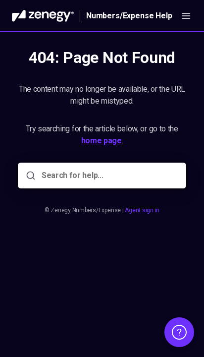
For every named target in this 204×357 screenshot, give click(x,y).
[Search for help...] (109, 175)
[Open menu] (186, 16)
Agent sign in (142, 210)
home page (101, 140)
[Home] (43, 16)
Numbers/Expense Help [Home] (129, 15)
